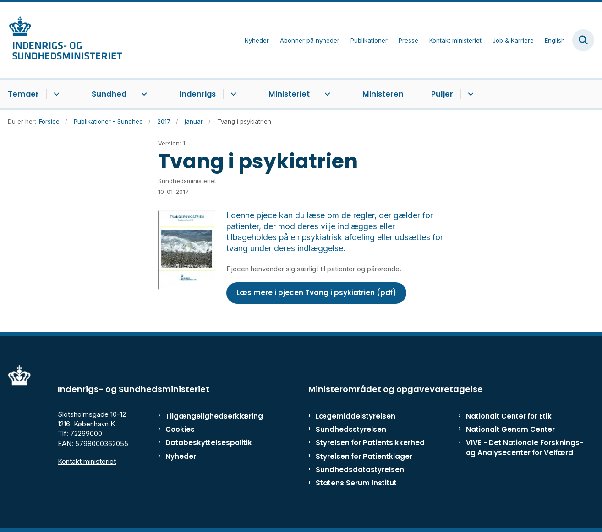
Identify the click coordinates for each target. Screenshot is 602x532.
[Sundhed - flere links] (143, 94)
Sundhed (109, 94)
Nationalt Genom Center (510, 429)
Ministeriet (289, 94)
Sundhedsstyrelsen (351, 429)
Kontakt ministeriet (87, 461)
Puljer (442, 94)
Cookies (180, 429)
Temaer (23, 94)
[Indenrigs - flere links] (232, 94)
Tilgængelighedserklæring (204, 416)
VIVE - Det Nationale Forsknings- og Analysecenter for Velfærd (524, 447)
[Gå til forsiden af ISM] (65, 40)
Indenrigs (197, 94)
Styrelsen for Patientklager (364, 456)
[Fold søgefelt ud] (583, 40)
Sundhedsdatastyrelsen (360, 469)
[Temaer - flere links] (55, 94)
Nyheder (180, 456)
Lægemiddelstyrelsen (355, 416)
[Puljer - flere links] (469, 94)
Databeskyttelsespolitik (204, 442)
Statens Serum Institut (356, 483)
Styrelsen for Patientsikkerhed (370, 442)
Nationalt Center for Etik (509, 416)
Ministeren (383, 94)
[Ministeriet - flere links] (326, 94)
